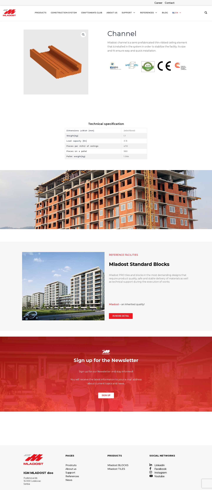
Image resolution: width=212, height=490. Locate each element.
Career (158, 2)
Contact (169, 2)
